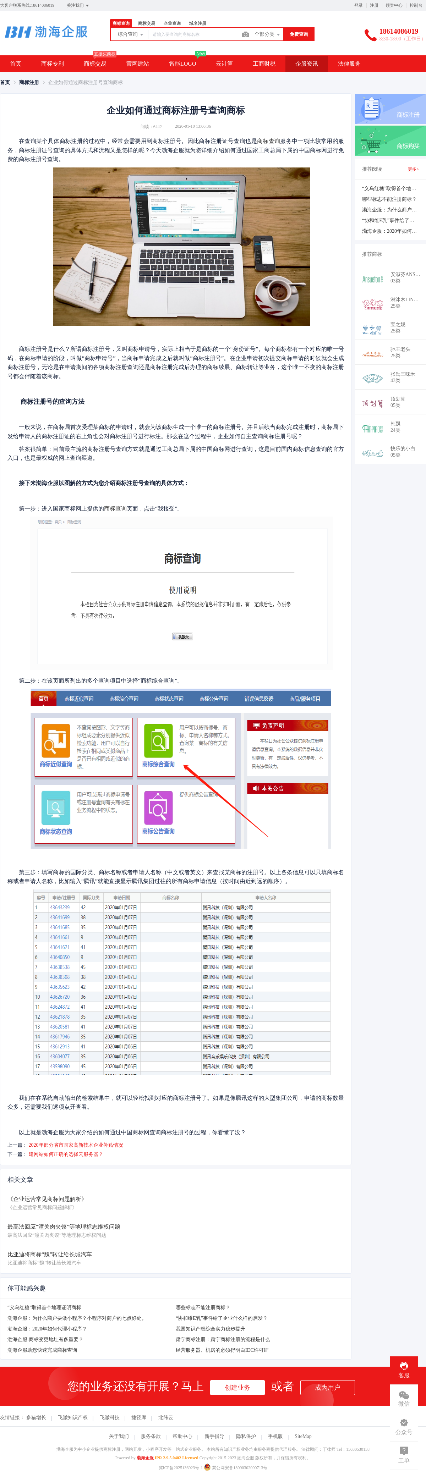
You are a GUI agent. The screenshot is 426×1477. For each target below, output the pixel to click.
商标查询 (121, 23)
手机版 (275, 1436)
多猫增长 (36, 1417)
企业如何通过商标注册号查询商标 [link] (85, 82)
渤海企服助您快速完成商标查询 (42, 1350)
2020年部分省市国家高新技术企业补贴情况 (76, 1145)
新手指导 (214, 1436)
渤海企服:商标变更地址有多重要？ (45, 1339)
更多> (413, 169)
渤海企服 (145, 1457)
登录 (358, 5)
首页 (15, 64)
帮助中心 (182, 1436)
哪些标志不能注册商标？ (203, 1307)
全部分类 (268, 35)
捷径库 (138, 1417)
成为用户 (327, 1387)
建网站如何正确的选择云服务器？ (66, 1154)
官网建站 (137, 64)
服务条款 (151, 1436)
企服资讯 (306, 64)
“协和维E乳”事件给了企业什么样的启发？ (222, 1318)
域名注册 (197, 23)
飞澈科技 (110, 1417)
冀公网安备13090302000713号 (235, 1467)
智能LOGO (182, 64)
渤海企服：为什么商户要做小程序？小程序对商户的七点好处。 (77, 1318)
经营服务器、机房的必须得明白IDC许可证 (222, 1350)
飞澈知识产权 (73, 1417)
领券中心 (394, 5)
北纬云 (165, 1417)
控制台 (416, 5)
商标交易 (146, 23)
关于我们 (119, 1436)
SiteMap (303, 1436)
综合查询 (131, 35)
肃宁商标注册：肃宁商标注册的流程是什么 (223, 1339)
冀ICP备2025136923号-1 (181, 1467)
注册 (374, 5)
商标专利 (52, 64)
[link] (5, 82)
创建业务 (237, 1387)
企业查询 (172, 23)
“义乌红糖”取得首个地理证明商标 (44, 1307)
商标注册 (29, 82)
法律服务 (349, 64)
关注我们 (78, 5)
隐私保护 (246, 1436)
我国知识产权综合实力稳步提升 (210, 1329)
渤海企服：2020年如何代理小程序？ (47, 1329)
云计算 (224, 64)
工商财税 (264, 64)
